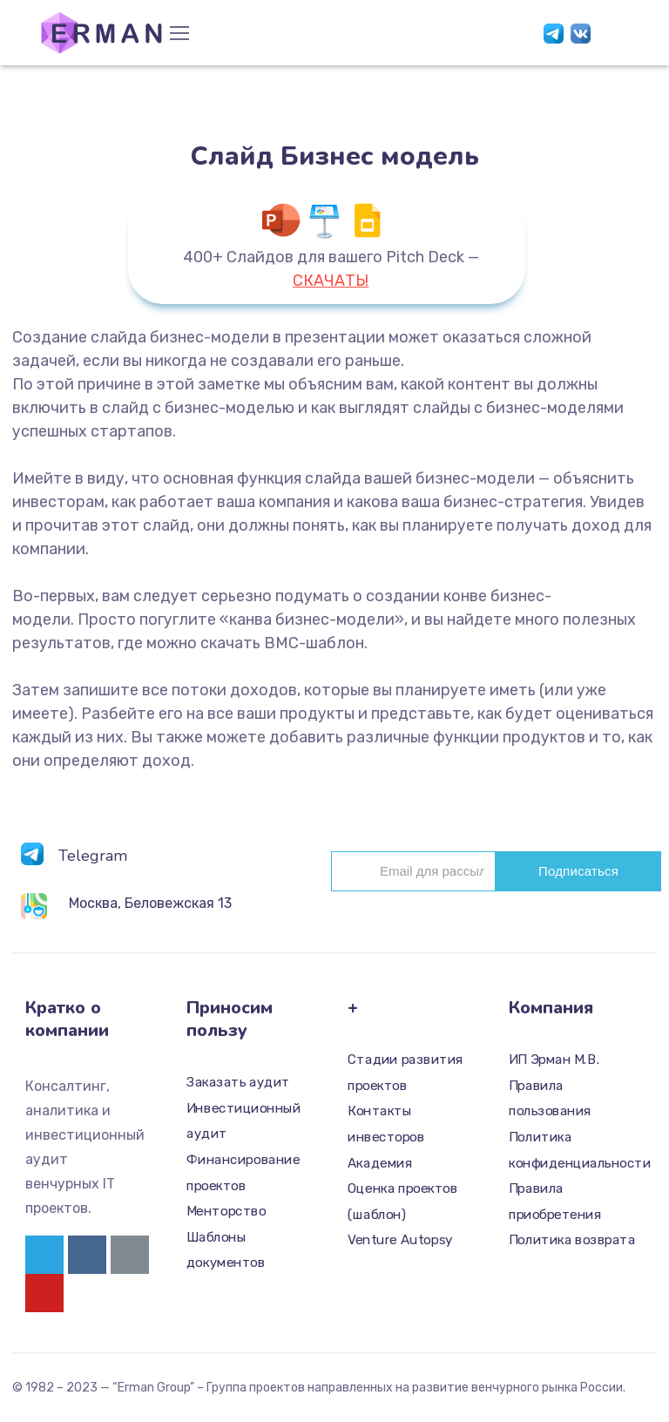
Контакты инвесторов (386, 1124)
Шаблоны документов (225, 1249)
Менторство (226, 1211)
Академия (380, 1162)
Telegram (92, 855)
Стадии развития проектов (405, 1073)
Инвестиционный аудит (243, 1120)
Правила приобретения (555, 1201)
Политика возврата (572, 1240)
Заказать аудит (238, 1082)
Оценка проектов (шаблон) (402, 1201)
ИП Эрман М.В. (554, 1059)
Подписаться (578, 870)
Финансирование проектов (243, 1172)
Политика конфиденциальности (573, 1149)
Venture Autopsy (400, 1240)
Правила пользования (550, 1098)
